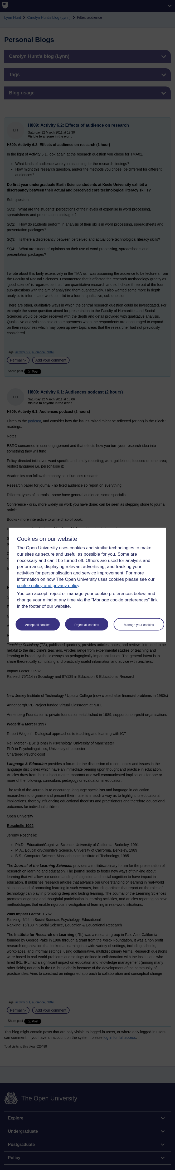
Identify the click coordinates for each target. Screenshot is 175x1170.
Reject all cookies (86, 625)
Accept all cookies (37, 625)
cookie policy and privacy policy (48, 585)
